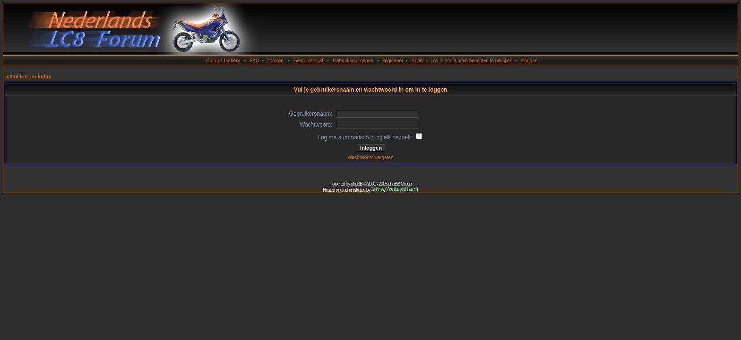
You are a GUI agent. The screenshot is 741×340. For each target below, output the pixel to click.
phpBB (356, 184)
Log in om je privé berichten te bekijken (471, 60)
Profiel (416, 60)
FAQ (254, 60)
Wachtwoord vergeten (371, 157)
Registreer (392, 60)
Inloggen (528, 60)
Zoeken (275, 60)
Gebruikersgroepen (353, 60)
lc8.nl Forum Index (28, 76)
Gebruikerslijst (308, 60)
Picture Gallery (223, 60)
